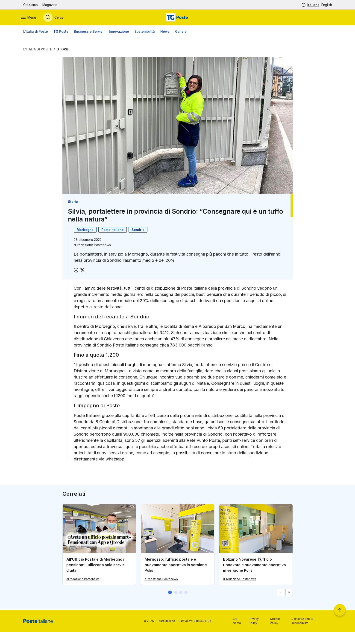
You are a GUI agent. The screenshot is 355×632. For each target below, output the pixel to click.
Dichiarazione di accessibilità (302, 621)
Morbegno (85, 230)
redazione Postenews (94, 246)
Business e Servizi (88, 32)
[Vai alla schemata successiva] (289, 593)
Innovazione (119, 32)
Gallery (181, 32)
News (165, 32)
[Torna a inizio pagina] (340, 610)
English (326, 5)
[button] (170, 593)
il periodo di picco (264, 295)
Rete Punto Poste (203, 441)
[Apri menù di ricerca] (56, 17)
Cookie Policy (275, 621)
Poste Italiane (112, 230)
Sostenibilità (145, 32)
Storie (63, 50)
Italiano (313, 5)
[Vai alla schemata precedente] (280, 593)
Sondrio (138, 230)
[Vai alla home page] (177, 17)
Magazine (49, 5)
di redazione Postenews (83, 579)
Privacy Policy (254, 621)
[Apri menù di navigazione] (30, 17)
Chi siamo (30, 5)
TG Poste (60, 32)
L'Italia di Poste (35, 32)
